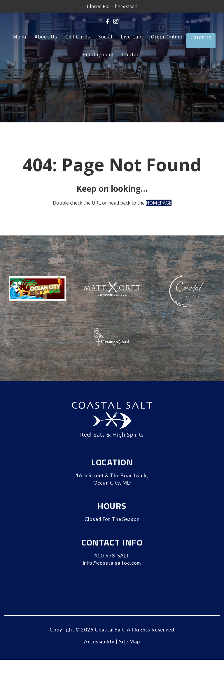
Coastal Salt (109, 630)
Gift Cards (77, 36)
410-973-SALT (112, 555)
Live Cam (132, 36)
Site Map (129, 641)
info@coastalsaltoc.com (112, 563)
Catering (200, 37)
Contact (131, 54)
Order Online (166, 36)
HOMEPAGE (159, 203)
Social (105, 36)
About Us (45, 36)
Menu (20, 36)
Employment (98, 54)
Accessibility (99, 641)
